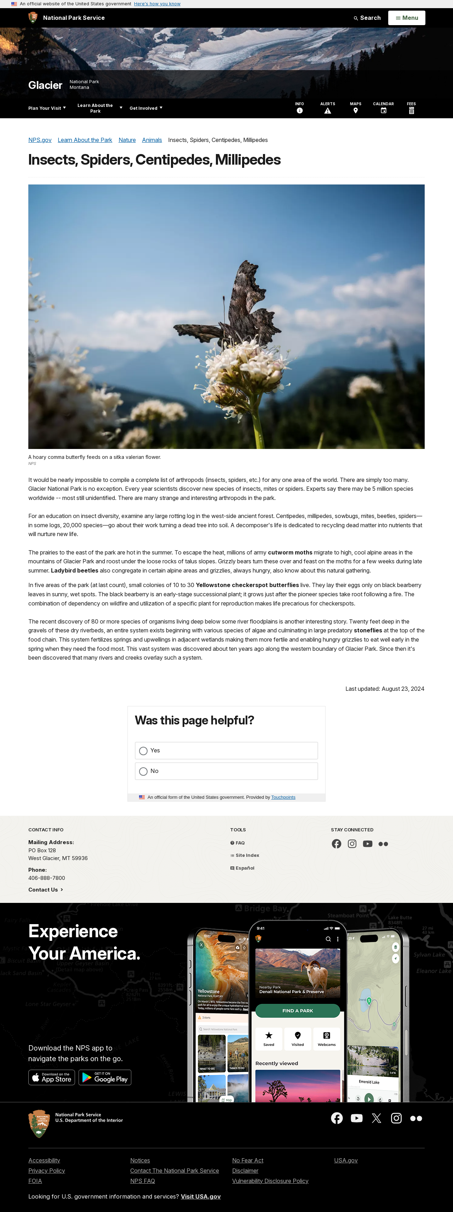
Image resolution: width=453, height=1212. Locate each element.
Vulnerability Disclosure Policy (270, 1180)
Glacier (45, 85)
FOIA (35, 1180)
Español (242, 868)
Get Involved (146, 108)
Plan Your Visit (47, 108)
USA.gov (346, 1160)
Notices (140, 1160)
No (154, 770)
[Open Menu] (406, 18)
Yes (155, 750)
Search (367, 17)
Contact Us (43, 889)
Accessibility (44, 1160)
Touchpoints (283, 797)
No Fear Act (247, 1160)
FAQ (237, 843)
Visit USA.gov (201, 1196)
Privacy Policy (46, 1170)
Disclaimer (245, 1170)
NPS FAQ (142, 1180)
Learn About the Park (100, 108)
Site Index (244, 855)
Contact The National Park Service (174, 1170)
